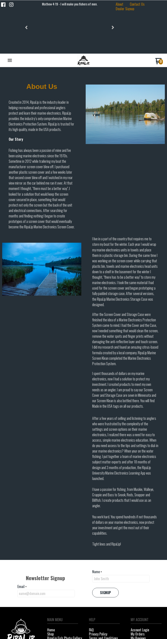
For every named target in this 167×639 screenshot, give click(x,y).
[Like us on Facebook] (3, 4)
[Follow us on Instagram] (11, 4)
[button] (26, 4)
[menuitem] (119, 3)
